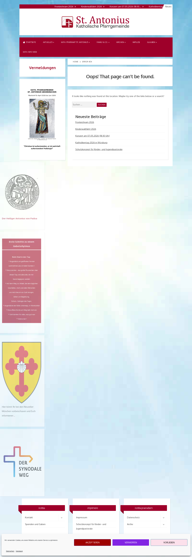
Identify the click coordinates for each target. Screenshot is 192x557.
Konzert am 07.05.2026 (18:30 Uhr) (92, 135)
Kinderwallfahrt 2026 (93, 6)
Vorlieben (169, 542)
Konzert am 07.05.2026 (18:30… (127, 6)
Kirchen (120, 42)
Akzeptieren (93, 542)
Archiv (130, 524)
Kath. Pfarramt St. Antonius (74, 42)
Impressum (19, 551)
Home (75, 62)
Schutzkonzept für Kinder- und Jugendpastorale (99, 149)
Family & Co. (102, 42)
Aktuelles (47, 42)
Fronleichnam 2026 (66, 6)
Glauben (151, 42)
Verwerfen (131, 542)
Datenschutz (10, 551)
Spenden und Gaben (35, 524)
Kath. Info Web (30, 52)
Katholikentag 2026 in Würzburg (91, 142)
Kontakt (29, 517)
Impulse (136, 42)
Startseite (29, 42)
